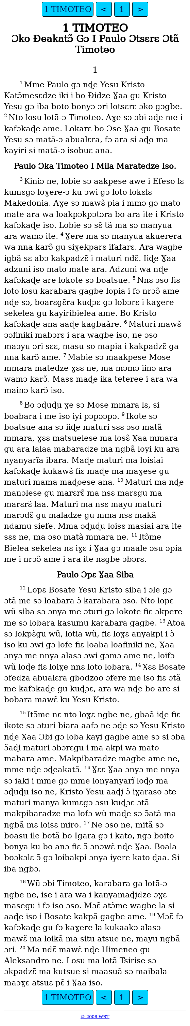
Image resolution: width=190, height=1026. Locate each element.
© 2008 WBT (95, 1016)
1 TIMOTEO (67, 9)
